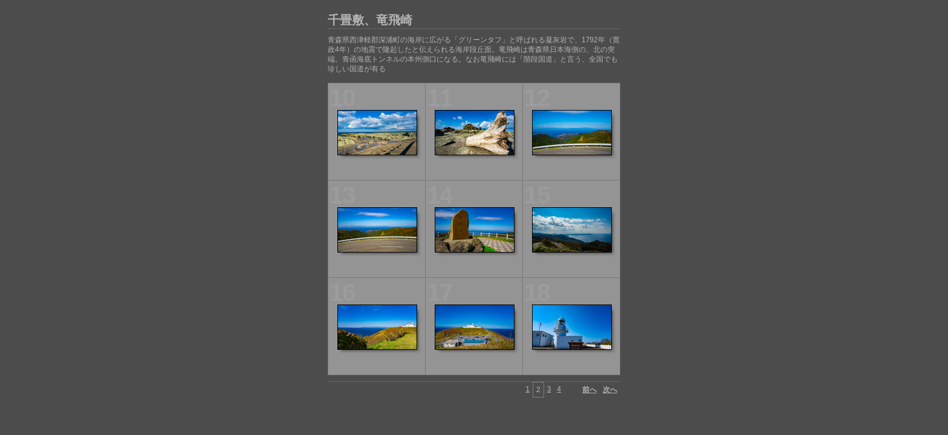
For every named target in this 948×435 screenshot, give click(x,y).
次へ (610, 389)
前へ (589, 389)
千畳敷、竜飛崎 (370, 20)
